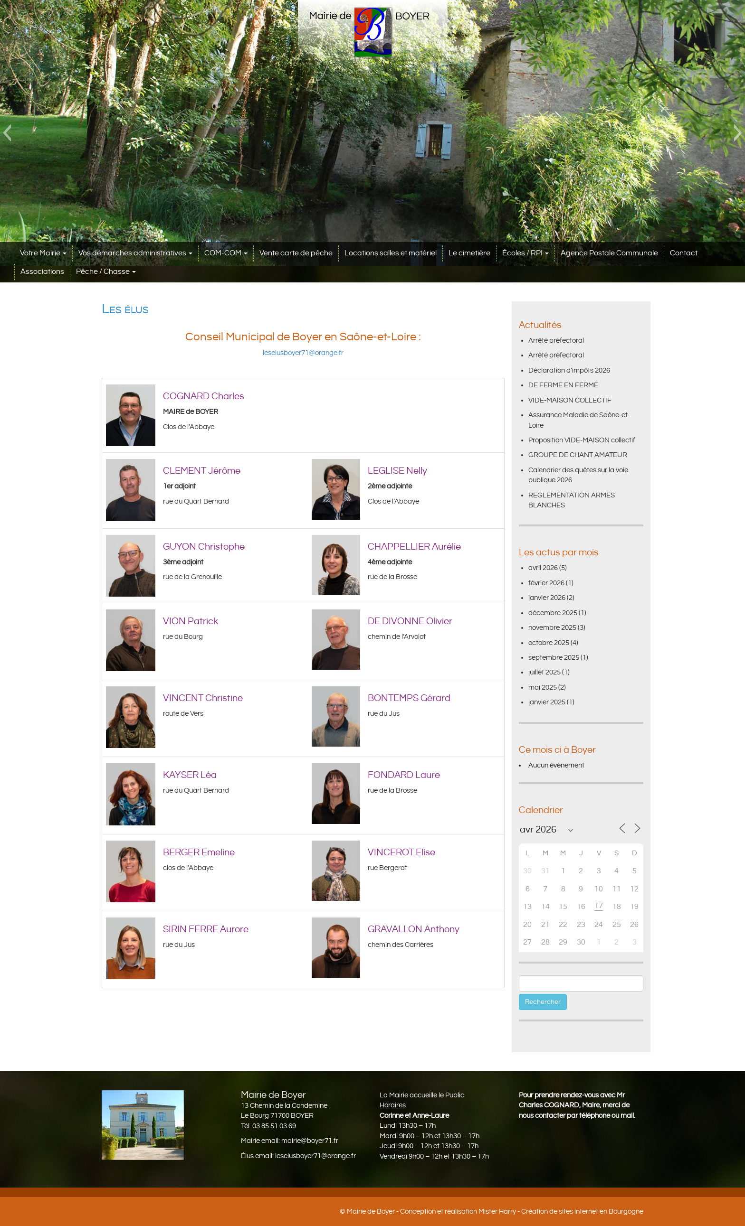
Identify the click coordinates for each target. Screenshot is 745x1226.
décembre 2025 (552, 613)
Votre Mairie (43, 253)
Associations (42, 272)
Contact (683, 253)
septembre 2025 (553, 657)
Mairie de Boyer (371, 1211)
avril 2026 (543, 567)
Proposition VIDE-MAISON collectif (581, 440)
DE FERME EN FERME (563, 385)
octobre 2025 (548, 642)
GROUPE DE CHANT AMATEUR (577, 455)
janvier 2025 (546, 702)
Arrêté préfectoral (556, 340)
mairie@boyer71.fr (309, 1140)
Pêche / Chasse (106, 272)
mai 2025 (542, 687)
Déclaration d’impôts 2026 (569, 370)
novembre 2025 (552, 627)
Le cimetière (469, 253)
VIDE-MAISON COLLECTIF (569, 400)
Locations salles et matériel (390, 253)
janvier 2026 (546, 597)
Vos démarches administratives (135, 253)
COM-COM (226, 253)
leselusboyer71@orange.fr (303, 352)
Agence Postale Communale (609, 253)
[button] (6, 132)
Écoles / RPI (525, 253)
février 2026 (546, 583)
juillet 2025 (544, 672)
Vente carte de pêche (296, 253)
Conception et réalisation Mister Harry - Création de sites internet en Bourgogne (521, 1211)
